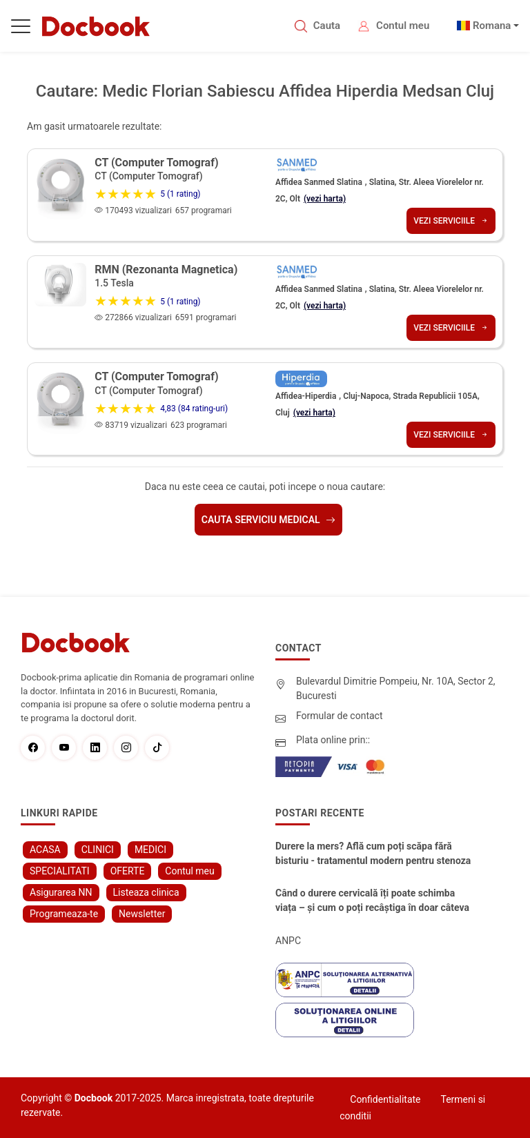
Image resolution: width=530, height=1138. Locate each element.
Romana (492, 25)
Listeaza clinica (146, 892)
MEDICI (150, 849)
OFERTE (127, 870)
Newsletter (142, 913)
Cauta (326, 25)
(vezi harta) (325, 199)
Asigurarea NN (61, 892)
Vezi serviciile (451, 221)
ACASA (45, 849)
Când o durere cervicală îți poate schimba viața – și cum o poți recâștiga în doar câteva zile (372, 901)
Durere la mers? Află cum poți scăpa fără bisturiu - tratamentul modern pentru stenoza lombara (373, 854)
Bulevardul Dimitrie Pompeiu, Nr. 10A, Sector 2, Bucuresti (395, 688)
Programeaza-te (64, 913)
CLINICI (97, 849)
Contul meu (402, 25)
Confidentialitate (385, 1099)
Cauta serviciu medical (268, 519)
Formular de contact (339, 715)
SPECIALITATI (60, 870)
